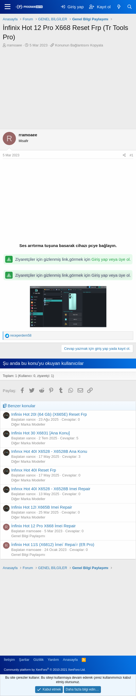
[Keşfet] (118, 7)
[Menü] (7, 7)
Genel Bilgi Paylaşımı (28, 536)
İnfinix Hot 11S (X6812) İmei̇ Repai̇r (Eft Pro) (52, 544)
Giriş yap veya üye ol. (111, 259)
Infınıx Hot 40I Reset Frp (33, 470)
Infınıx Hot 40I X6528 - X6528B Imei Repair (50, 488)
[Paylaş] (124, 155)
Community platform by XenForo (45, 669)
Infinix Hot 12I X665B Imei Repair (41, 507)
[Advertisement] (68, 89)
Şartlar (24, 660)
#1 (131, 155)
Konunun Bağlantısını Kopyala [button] (79, 45)
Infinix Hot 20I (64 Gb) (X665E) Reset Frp (49, 414)
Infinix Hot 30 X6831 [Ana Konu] (40, 433)
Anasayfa (70, 660)
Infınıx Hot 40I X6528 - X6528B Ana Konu (49, 451)
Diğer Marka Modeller (28, 424)
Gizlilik (38, 660)
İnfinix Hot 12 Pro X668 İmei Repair (43, 525)
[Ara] (129, 7)
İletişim (9, 660)
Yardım (53, 660)
